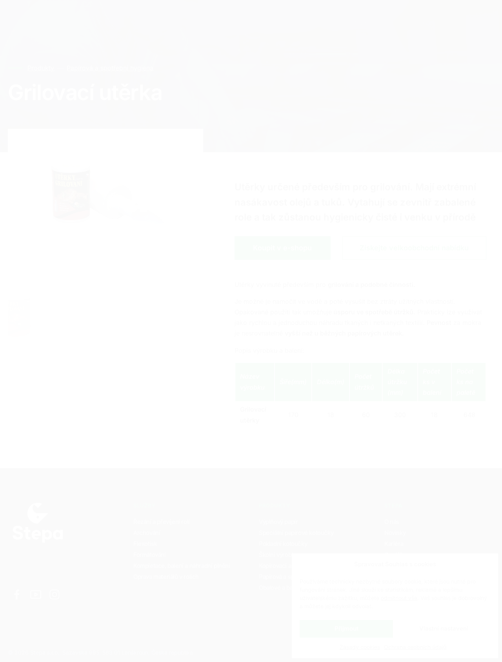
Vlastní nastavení (443, 628)
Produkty (115, 15)
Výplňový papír (278, 521)
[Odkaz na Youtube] (35, 594)
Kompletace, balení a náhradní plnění (181, 565)
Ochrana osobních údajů (415, 647)
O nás (391, 521)
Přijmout (346, 628)
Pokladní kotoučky (283, 543)
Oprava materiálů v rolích (166, 576)
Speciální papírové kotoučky (296, 532)
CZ (412, 16)
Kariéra (157, 15)
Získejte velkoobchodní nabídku (414, 248)
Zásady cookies (360, 647)
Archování (146, 532)
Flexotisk (145, 543)
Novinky (395, 532)
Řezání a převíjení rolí (161, 521)
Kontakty (199, 15)
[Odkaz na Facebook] (17, 594)
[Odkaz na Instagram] (54, 594)
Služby (73, 15)
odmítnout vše (399, 598)
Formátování (149, 554)
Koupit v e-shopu (282, 248)
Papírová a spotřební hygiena (109, 68)
